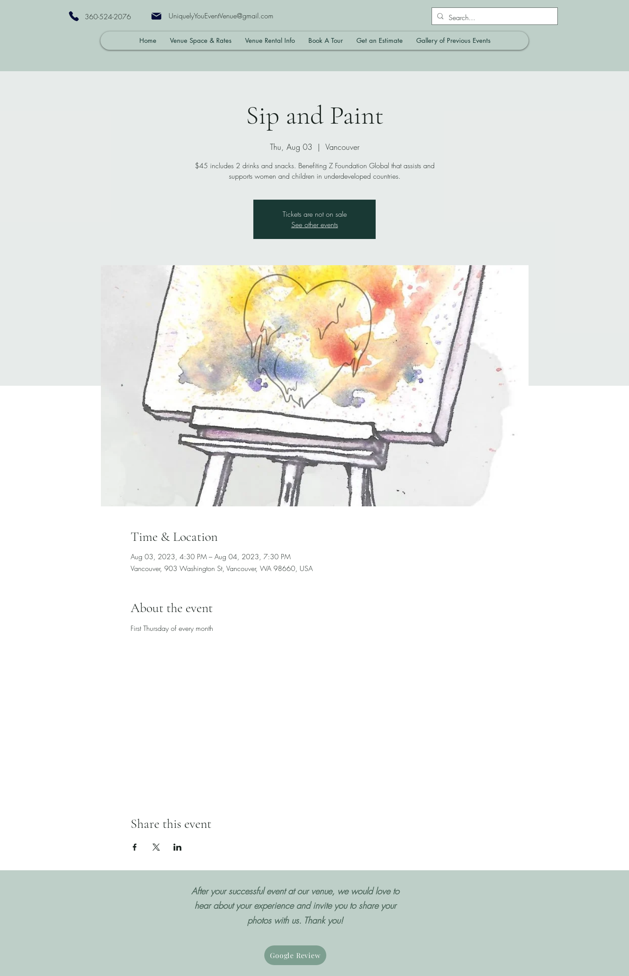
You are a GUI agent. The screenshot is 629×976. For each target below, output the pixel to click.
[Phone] (73, 16)
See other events (314, 224)
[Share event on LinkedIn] (177, 847)
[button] (200, 40)
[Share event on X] (156, 847)
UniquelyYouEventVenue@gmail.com (221, 16)
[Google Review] (295, 955)
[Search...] (494, 17)
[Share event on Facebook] (135, 847)
